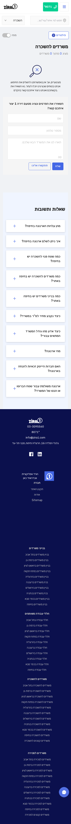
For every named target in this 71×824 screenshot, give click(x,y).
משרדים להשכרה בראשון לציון (37, 696)
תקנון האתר (37, 489)
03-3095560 (35, 426)
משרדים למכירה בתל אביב (37, 759)
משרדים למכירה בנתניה (37, 798)
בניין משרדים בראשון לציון (37, 565)
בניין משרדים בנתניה (37, 593)
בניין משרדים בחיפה (37, 604)
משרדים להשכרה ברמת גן (37, 691)
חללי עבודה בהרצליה (37, 642)
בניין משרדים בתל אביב (37, 554)
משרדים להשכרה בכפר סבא (37, 729)
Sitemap (37, 500)
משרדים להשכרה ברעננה (37, 713)
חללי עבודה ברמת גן (37, 625)
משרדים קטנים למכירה (37, 814)
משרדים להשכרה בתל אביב (37, 685)
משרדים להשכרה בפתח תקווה (37, 702)
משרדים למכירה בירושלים (37, 792)
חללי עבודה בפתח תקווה (37, 636)
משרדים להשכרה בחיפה (37, 735)
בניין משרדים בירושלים (37, 587)
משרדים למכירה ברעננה (37, 787)
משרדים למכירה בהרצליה (37, 781)
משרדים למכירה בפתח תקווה (37, 776)
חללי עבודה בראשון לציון (37, 631)
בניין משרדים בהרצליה (37, 576)
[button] (35, 226)
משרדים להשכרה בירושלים (37, 718)
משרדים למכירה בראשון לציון (37, 770)
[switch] (6, 35)
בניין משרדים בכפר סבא (37, 598)
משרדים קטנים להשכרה (37, 740)
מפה (13, 35)
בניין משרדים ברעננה (37, 582)
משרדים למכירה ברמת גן (37, 765)
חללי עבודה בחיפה (37, 669)
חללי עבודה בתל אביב (37, 620)
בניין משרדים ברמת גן (37, 560)
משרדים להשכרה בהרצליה (37, 707)
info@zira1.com (35, 437)
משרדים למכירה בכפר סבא (37, 803)
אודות (37, 494)
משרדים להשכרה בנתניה (37, 724)
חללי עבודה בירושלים (37, 653)
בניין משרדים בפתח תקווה (37, 571)
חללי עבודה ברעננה (37, 647)
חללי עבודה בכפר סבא (37, 664)
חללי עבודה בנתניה (37, 658)
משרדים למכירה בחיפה (37, 809)
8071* (36, 432)
